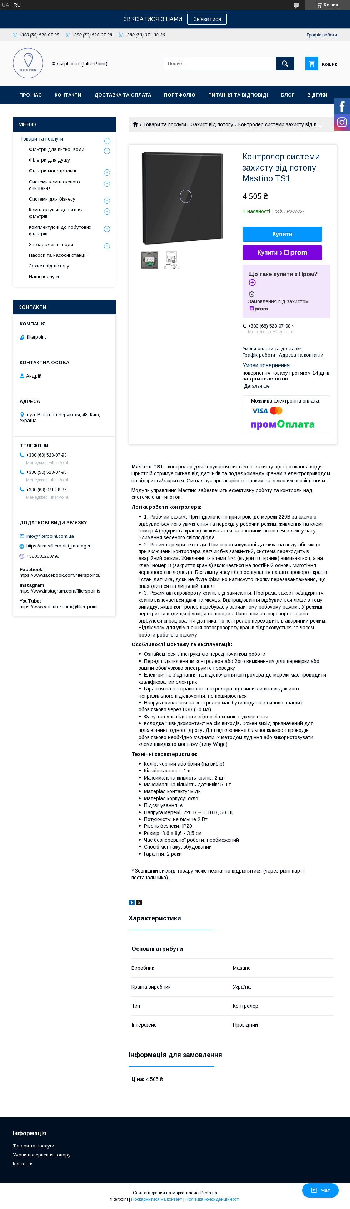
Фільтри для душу (49, 160)
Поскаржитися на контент (156, 1199)
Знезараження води (51, 244)
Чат (320, 1190)
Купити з (282, 253)
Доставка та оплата (122, 95)
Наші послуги (44, 276)
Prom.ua (208, 1192)
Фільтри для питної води (56, 149)
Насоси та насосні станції (58, 255)
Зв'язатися (207, 19)
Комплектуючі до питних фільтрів (56, 213)
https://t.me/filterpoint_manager (58, 546)
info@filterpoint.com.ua (50, 536)
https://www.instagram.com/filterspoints (60, 591)
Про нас (30, 95)
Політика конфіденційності (212, 1199)
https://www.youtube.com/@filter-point (59, 606)
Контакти (68, 95)
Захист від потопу (212, 124)
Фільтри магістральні (52, 170)
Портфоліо (179, 95)
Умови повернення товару (42, 1155)
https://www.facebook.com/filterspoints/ (60, 575)
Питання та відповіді (238, 95)
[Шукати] (285, 63)
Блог (287, 95)
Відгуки (317, 95)
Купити (282, 234)
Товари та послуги (164, 124)
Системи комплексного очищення (54, 185)
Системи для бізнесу (52, 199)
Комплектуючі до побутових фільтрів (60, 230)
